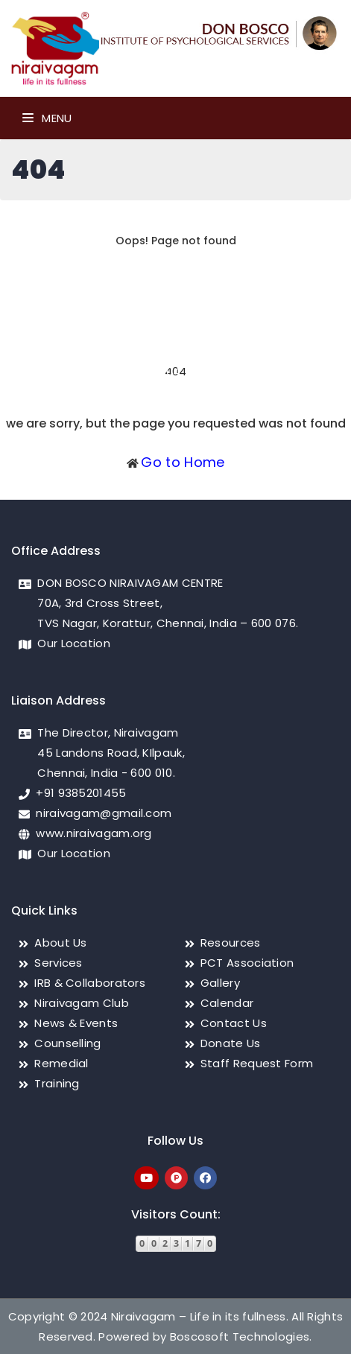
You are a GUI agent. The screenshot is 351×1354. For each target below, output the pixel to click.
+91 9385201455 (81, 793)
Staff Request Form (256, 1063)
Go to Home (182, 462)
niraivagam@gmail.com (103, 813)
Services (58, 962)
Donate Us (230, 1043)
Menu (47, 118)
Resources (230, 942)
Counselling (67, 1043)
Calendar (226, 1003)
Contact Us (233, 1023)
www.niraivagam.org (93, 833)
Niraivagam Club (81, 1003)
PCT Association (247, 962)
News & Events (76, 1023)
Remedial (61, 1063)
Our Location (73, 643)
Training (56, 1083)
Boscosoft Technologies (240, 1336)
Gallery (220, 983)
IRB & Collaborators (89, 983)
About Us (60, 942)
